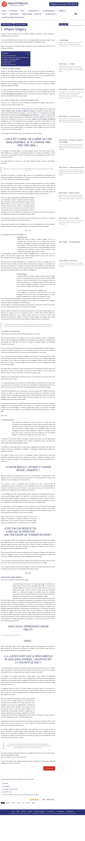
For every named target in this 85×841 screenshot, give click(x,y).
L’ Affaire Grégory (64, 40)
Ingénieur (63, 10)
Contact (30, 811)
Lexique (23, 811)
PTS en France (13, 10)
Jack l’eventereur (7, 792)
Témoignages (60, 811)
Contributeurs (50, 811)
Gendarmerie (70, 811)
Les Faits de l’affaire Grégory (9, 55)
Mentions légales (39, 811)
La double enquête (6, 62)
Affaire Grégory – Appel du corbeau (69, 193)
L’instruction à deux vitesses (9, 64)
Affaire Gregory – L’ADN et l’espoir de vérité (71, 167)
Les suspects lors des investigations (11, 59)
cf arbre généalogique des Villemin (11, 94)
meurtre (18, 802)
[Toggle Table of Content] (27, 53)
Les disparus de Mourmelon (10, 789)
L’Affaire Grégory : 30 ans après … (68, 261)
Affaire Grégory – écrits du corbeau (69, 218)
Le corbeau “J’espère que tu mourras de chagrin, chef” (15, 57)
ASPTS (23, 10)
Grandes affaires (27, 14)
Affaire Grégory (7, 24)
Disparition (8, 802)
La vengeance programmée (9, 61)
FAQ (18, 811)
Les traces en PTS (51, 14)
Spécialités (38, 14)
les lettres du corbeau (27, 197)
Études (5, 14)
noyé (23, 802)
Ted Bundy (6, 783)
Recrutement (15, 14)
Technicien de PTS (34, 10)
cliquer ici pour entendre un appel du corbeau (20, 111)
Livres (13, 811)
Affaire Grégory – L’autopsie (67, 64)
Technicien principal (50, 10)
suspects (28, 802)
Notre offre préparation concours (13, 17)
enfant (13, 802)
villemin (33, 802)
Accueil (4, 11)
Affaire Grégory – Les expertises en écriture (71, 89)
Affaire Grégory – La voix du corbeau (69, 116)
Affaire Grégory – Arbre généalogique (69, 242)
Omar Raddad (6, 786)
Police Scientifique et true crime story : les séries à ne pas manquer (21, 794)
